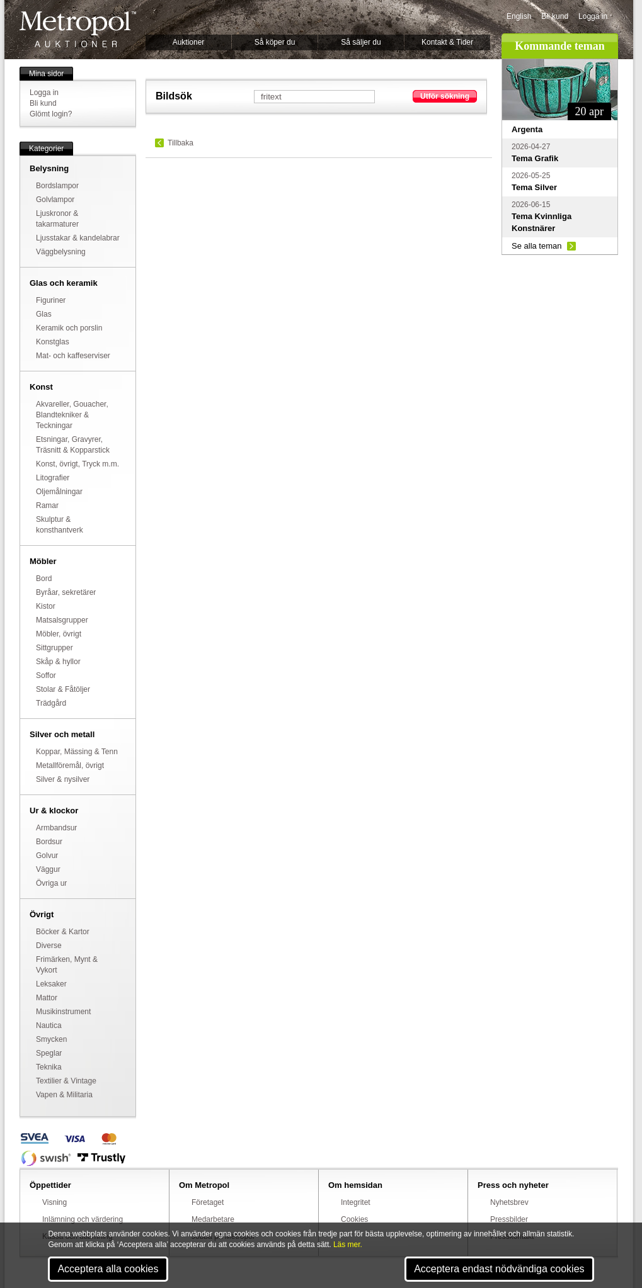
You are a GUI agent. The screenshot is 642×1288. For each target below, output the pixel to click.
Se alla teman (537, 246)
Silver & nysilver (62, 779)
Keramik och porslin (69, 328)
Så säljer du (361, 42)
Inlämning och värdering (82, 1219)
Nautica (49, 1025)
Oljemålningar (59, 491)
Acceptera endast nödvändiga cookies (499, 1268)
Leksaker (51, 984)
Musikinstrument (63, 1011)
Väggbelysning (61, 251)
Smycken (51, 1039)
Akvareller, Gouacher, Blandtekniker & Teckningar (72, 415)
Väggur (48, 869)
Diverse (49, 945)
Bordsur (49, 841)
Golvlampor (55, 199)
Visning (54, 1202)
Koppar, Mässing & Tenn (77, 751)
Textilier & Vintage (66, 1080)
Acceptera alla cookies (107, 1268)
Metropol (78, 29)
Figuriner (51, 300)
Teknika (49, 1067)
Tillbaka (180, 142)
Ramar (47, 505)
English (519, 16)
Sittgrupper (54, 647)
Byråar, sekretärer (66, 592)
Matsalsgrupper (62, 620)
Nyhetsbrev (509, 1202)
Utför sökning (444, 96)
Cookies (354, 1219)
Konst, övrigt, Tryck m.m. (77, 464)
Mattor (46, 997)
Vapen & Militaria (64, 1094)
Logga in (592, 16)
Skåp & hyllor (58, 661)
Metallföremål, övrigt (70, 765)
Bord (44, 578)
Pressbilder (509, 1219)
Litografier (52, 477)
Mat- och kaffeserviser (73, 355)
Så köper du (275, 42)
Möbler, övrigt (58, 634)
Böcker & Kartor (62, 931)
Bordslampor (57, 185)
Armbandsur (56, 827)
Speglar (49, 1053)
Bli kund (554, 16)
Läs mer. (347, 1244)
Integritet (355, 1202)
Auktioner (189, 42)
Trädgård (51, 703)
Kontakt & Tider (447, 42)
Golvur (47, 855)
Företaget (208, 1202)
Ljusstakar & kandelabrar (78, 238)
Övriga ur (51, 883)
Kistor (45, 606)
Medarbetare (213, 1219)
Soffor (46, 675)
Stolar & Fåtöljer (63, 689)
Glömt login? (51, 114)
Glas (44, 314)
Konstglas (52, 341)
